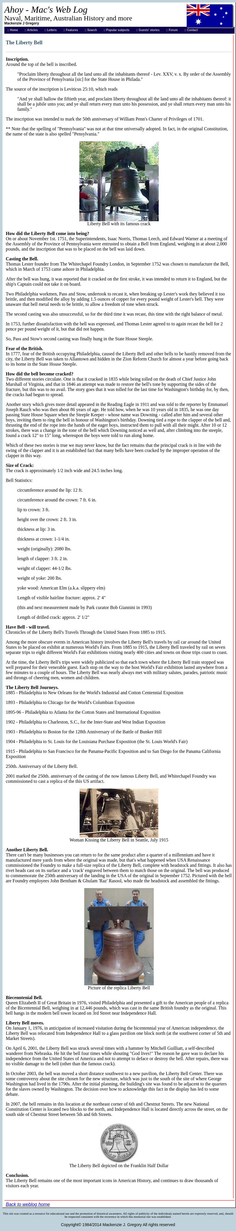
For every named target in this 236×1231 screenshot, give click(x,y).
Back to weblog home (28, 1204)
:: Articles (31, 30)
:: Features (70, 30)
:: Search (91, 30)
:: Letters (50, 30)
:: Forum (172, 30)
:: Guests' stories (147, 30)
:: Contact (191, 30)
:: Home (12, 30)
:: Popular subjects (117, 30)
